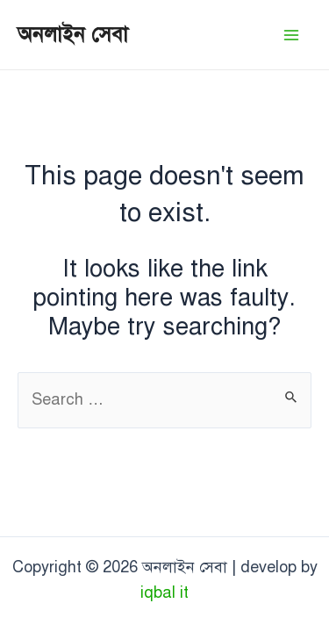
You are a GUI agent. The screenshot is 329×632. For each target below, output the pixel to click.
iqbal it (164, 592)
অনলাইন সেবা (73, 34)
